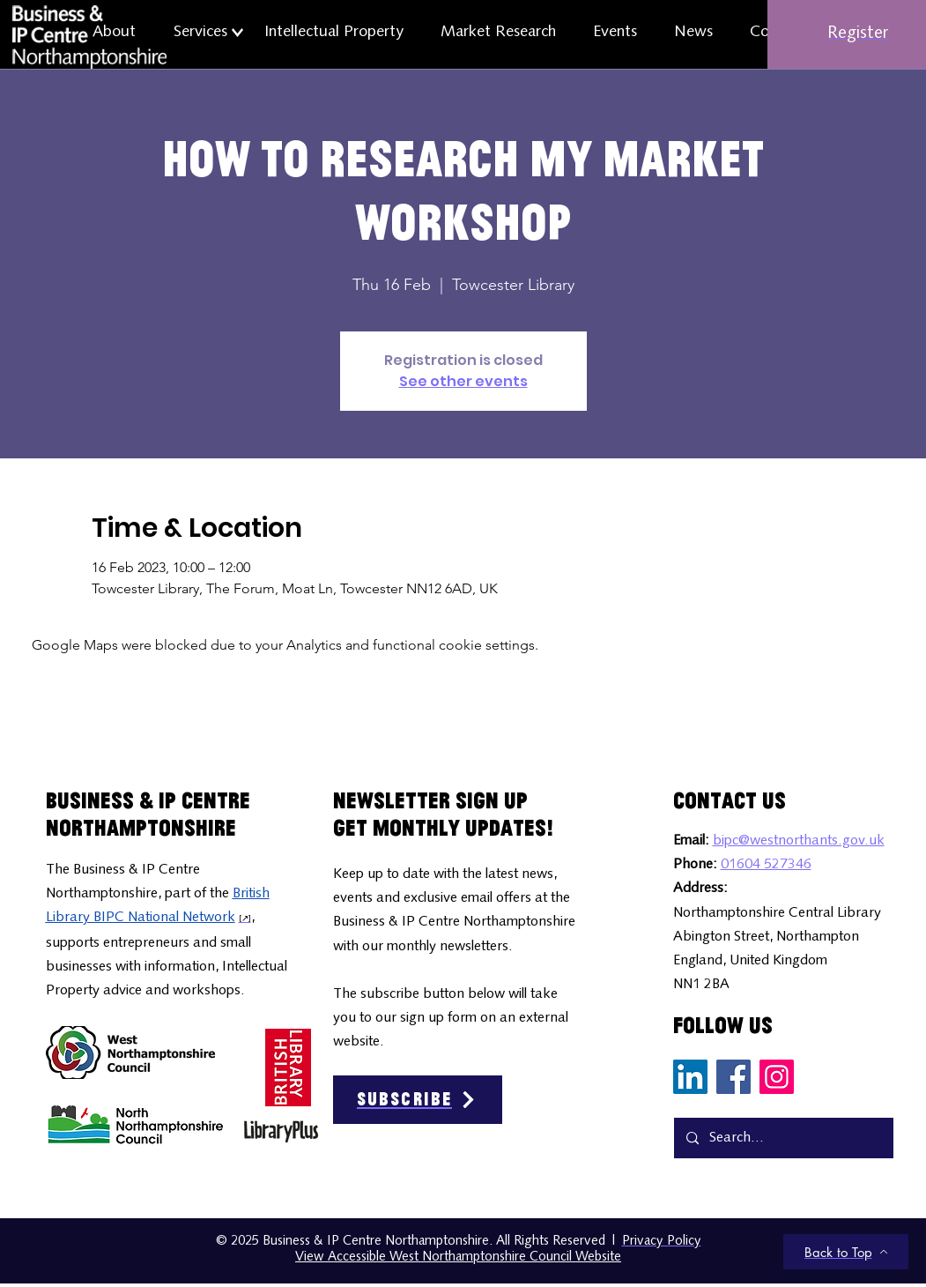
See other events (463, 381)
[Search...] (782, 1138)
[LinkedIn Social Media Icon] (690, 1077)
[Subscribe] (417, 1099)
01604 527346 (766, 865)
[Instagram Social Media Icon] (776, 1077)
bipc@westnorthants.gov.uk (799, 841)
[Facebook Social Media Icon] (733, 1077)
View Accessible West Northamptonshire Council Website (458, 1257)
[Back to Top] (845, 1251)
